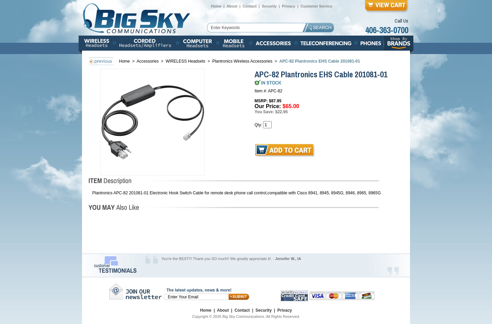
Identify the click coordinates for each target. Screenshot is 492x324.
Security (269, 6)
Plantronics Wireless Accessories (242, 61)
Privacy (288, 6)
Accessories (148, 61)
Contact (250, 6)
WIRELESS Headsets (185, 61)
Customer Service (316, 6)
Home (216, 6)
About (232, 6)
